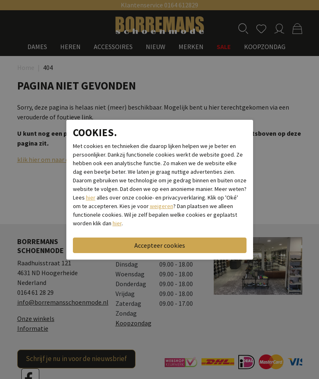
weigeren (161, 206)
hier (90, 197)
